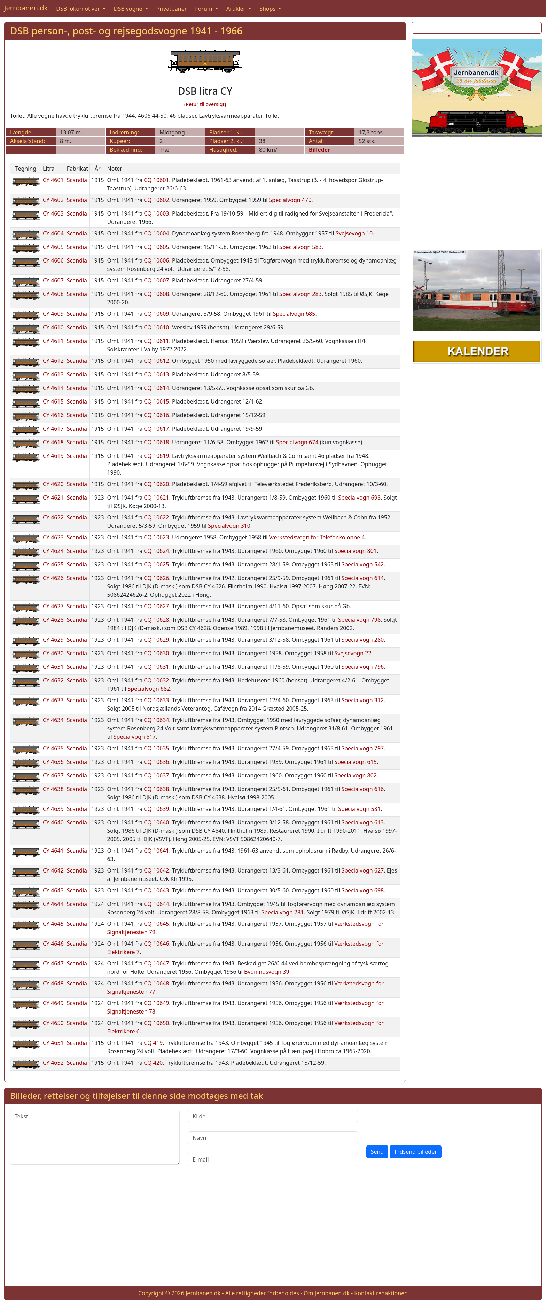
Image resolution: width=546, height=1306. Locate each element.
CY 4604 (53, 233)
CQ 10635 (156, 748)
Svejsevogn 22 (352, 653)
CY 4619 (53, 456)
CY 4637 (53, 775)
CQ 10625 (156, 564)
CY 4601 (53, 180)
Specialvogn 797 (362, 748)
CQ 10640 (156, 822)
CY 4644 (53, 904)
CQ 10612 (156, 361)
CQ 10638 (156, 789)
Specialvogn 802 (355, 775)
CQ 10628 (156, 620)
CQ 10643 (156, 890)
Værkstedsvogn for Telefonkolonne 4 (317, 537)
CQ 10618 (156, 442)
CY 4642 (53, 870)
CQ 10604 (156, 233)
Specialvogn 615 (355, 762)
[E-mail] (273, 1159)
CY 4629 (53, 639)
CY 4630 (53, 653)
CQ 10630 (156, 653)
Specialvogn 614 (362, 578)
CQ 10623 (156, 537)
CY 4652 (53, 1062)
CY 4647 (53, 963)
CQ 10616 (156, 415)
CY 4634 (53, 720)
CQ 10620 (156, 484)
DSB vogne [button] (129, 9)
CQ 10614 (156, 388)
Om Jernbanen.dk (327, 1293)
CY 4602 (53, 200)
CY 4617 (53, 428)
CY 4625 (53, 564)
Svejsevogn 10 (354, 233)
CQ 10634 (156, 720)
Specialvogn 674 (297, 442)
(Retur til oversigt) (205, 104)
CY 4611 (53, 341)
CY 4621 (53, 497)
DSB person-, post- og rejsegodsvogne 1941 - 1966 (126, 30)
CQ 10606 (156, 260)
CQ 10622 (156, 517)
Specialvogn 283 (300, 294)
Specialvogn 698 (362, 890)
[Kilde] (273, 1116)
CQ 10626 (156, 578)
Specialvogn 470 (290, 200)
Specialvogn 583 (300, 247)
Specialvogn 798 (359, 620)
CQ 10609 (156, 314)
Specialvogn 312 (362, 700)
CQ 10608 (156, 294)
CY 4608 (53, 294)
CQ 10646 (156, 943)
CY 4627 (53, 606)
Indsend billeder (415, 1152)
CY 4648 (53, 983)
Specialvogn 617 (135, 737)
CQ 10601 (156, 180)
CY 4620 (53, 484)
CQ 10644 (156, 904)
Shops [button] (268, 9)
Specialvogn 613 (362, 822)
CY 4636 (53, 762)
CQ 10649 (156, 1003)
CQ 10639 (156, 809)
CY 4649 (53, 1003)
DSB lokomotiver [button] (78, 9)
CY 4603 (53, 213)
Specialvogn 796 (362, 667)
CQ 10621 (156, 497)
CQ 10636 (156, 762)
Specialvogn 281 (283, 912)
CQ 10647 (156, 963)
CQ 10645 (156, 924)
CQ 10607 (156, 280)
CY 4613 (53, 374)
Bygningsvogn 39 (266, 972)
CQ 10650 (156, 1023)
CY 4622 (53, 517)
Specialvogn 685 (294, 314)
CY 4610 (53, 327)
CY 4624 (53, 551)
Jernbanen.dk (26, 8)
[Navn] (273, 1137)
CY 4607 (53, 280)
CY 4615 (53, 401)
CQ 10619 (156, 456)
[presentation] (419, 1123)
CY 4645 (53, 924)
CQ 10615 (156, 401)
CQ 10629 (156, 639)
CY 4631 (53, 667)
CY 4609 (53, 314)
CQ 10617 (156, 428)
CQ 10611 (156, 341)
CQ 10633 (156, 700)
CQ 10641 (156, 850)
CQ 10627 (156, 606)
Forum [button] (204, 9)
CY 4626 (53, 578)
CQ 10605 (156, 247)
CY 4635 (53, 748)
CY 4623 (53, 537)
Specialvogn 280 (362, 639)
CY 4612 (53, 361)
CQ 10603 (156, 213)
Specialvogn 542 (362, 564)
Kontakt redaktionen (381, 1293)
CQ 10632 (156, 680)
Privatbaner (171, 9)
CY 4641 (53, 850)
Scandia (77, 180)
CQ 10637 (156, 775)
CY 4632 (53, 680)
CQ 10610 (156, 327)
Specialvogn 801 (355, 551)
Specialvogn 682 (149, 689)
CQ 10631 (156, 667)
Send (377, 1152)
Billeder (319, 150)
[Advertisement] (477, 191)
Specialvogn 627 (362, 870)
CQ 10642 (156, 870)
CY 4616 (53, 415)
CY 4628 (53, 620)
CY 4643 (53, 890)
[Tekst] (95, 1137)
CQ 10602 (156, 200)
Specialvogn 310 (229, 526)
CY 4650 (53, 1023)
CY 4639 (53, 809)
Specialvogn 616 (362, 789)
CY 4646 (53, 943)
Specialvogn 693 (359, 497)
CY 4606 (53, 260)
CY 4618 (53, 442)
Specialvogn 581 (359, 809)
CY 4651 (53, 1043)
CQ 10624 (156, 551)
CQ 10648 (156, 983)
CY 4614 (53, 388)
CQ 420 (153, 1062)
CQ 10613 (156, 374)
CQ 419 (153, 1043)
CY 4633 (53, 700)
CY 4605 (53, 247)
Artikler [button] (236, 9)
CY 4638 (53, 789)
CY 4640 (53, 822)
